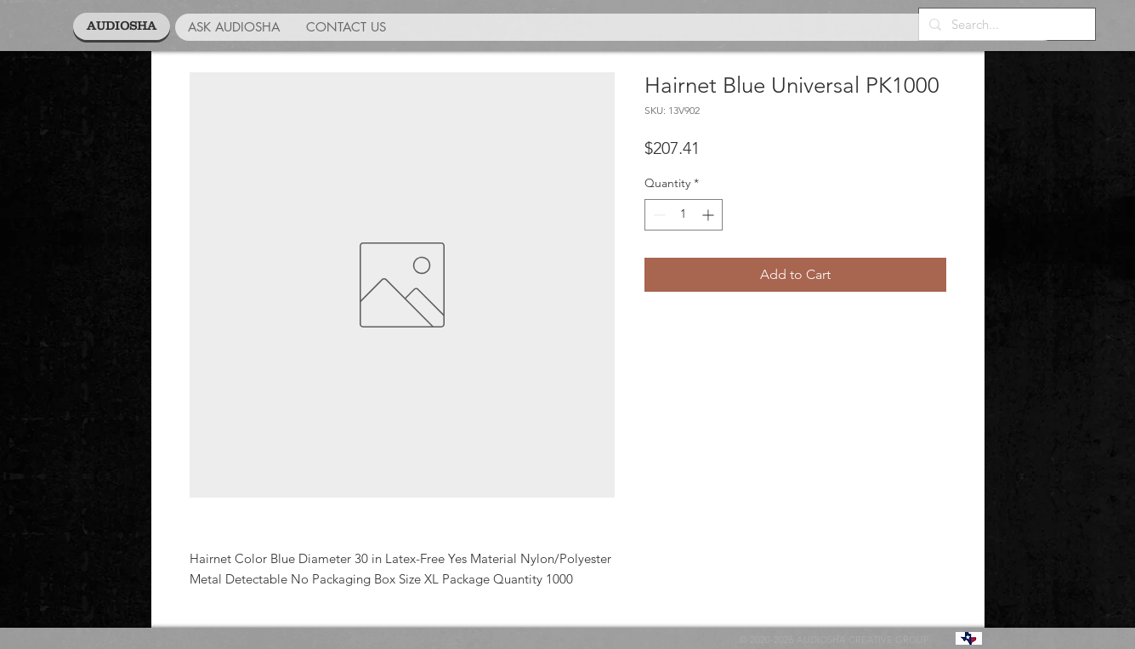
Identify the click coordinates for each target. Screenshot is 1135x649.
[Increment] (709, 215)
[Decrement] (657, 215)
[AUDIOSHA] (121, 26)
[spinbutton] (683, 215)
